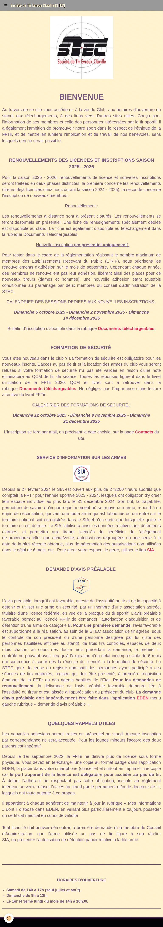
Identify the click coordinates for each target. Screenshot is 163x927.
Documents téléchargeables (126, 328)
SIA (150, 550)
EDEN (143, 698)
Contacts (144, 432)
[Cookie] (9, 918)
